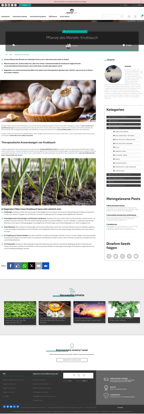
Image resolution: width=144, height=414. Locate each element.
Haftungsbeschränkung (40, 392)
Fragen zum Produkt (9, 388)
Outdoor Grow (121, 155)
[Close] (141, 2)
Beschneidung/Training (124, 135)
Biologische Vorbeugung (125, 139)
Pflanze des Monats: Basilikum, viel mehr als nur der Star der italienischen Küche (18, 320)
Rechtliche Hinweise (39, 380)
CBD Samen (53, 16)
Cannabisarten (112, 224)
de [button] (125, 5)
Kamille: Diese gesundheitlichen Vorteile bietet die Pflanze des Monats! (53, 320)
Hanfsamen (5, 16)
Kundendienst (128, 16)
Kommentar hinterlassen (72, 360)
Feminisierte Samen (20, 16)
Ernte (117, 159)
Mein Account (134, 16)
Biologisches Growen (123, 143)
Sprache (121, 5)
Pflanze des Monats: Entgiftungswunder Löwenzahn (88, 319)
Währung (134, 5)
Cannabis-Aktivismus (119, 117)
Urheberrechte (37, 400)
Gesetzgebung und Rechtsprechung (44, 396)
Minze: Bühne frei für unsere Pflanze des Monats (121, 319)
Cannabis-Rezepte (118, 178)
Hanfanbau (115, 128)
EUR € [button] (139, 5)
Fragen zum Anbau (8, 392)
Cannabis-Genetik (117, 124)
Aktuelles (115, 120)
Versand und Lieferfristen (41, 384)
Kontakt (120, 408)
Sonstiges (6, 396)
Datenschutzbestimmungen (41, 388)
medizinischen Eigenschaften (24, 153)
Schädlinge (119, 171)
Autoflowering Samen (38, 16)
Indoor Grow (120, 151)
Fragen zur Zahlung (9, 384)
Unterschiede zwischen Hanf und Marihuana (121, 215)
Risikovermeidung (118, 185)
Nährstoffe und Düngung (125, 167)
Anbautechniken (121, 131)
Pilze (117, 147)
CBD (112, 182)
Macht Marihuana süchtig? (116, 205)
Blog (25, 5)
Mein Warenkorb (141, 16)
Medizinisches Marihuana (76, 31)
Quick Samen (64, 16)
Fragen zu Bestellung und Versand (13, 380)
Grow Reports (121, 163)
